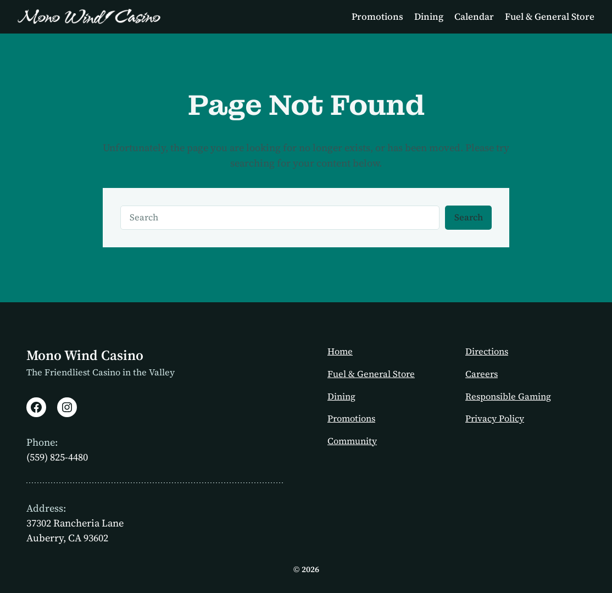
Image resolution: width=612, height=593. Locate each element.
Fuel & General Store (371, 374)
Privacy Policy (494, 418)
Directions (486, 351)
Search (468, 217)
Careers (481, 374)
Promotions (351, 418)
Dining (341, 396)
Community (352, 441)
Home (340, 351)
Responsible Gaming (508, 396)
